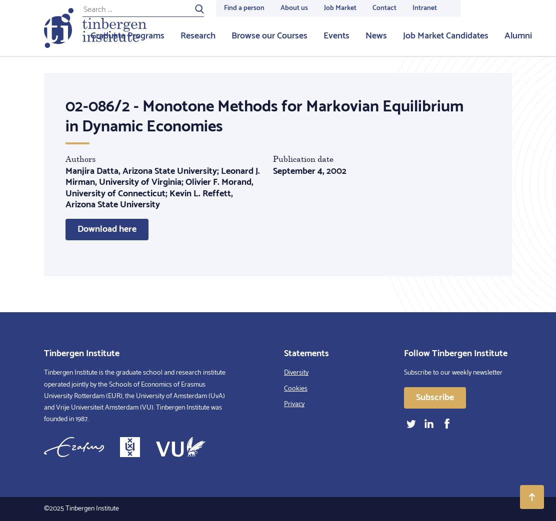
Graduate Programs (127, 35)
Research (198, 35)
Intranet (424, 8)
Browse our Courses (270, 35)
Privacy (294, 404)
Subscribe (435, 397)
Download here (107, 229)
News (376, 35)
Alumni (518, 35)
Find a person (244, 8)
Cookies (296, 389)
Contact (384, 8)
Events (337, 35)
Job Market (340, 8)
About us (294, 8)
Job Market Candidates (445, 35)
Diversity (296, 373)
